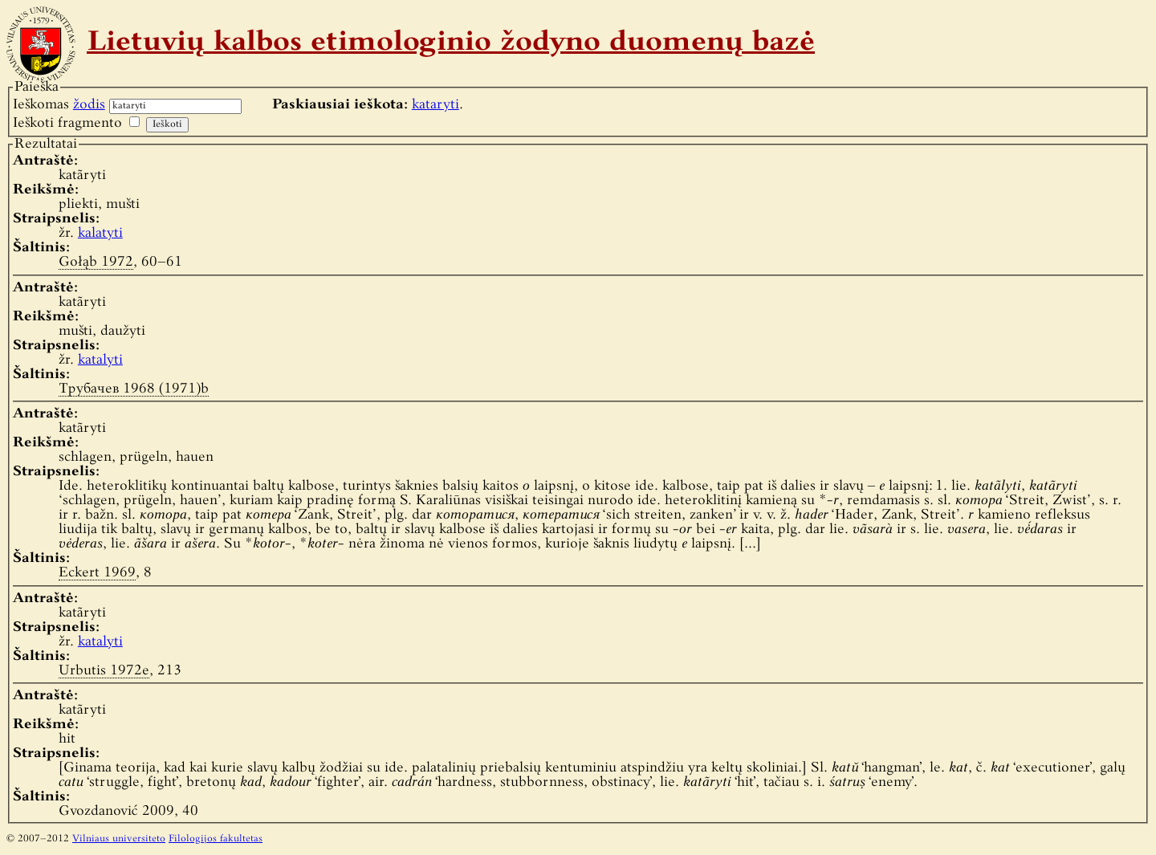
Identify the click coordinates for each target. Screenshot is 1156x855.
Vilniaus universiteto (118, 839)
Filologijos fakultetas (216, 839)
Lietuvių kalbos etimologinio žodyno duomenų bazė (451, 43)
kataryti (435, 105)
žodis (89, 105)
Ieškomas (59, 105)
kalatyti (100, 233)
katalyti (100, 360)
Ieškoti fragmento (67, 123)
